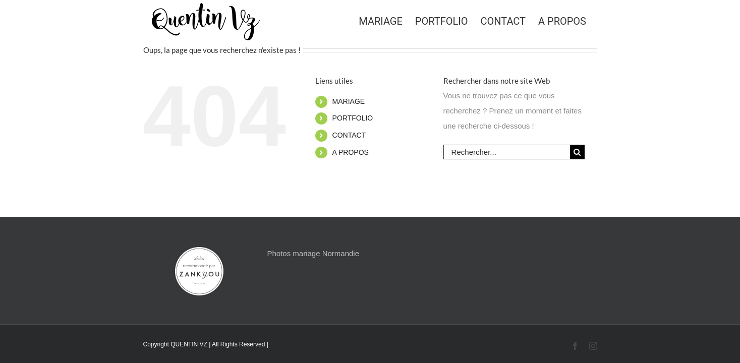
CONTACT (349, 135)
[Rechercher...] (506, 152)
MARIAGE (348, 101)
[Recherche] (577, 152)
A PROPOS (350, 152)
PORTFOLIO (352, 118)
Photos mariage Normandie (313, 253)
